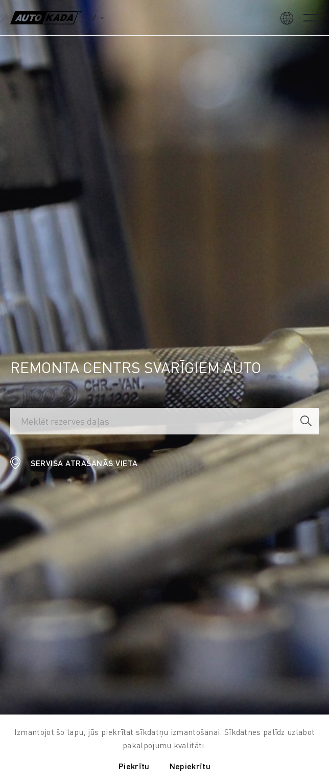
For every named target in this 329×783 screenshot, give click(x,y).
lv (91, 17)
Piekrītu (134, 766)
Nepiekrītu (190, 766)
